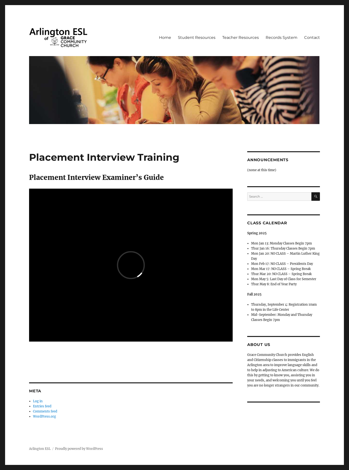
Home (165, 37)
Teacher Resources (240, 37)
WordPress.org (44, 416)
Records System (281, 37)
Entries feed (42, 406)
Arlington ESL (40, 449)
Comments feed (45, 411)
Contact (312, 37)
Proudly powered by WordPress (79, 449)
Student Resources (196, 37)
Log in (38, 401)
